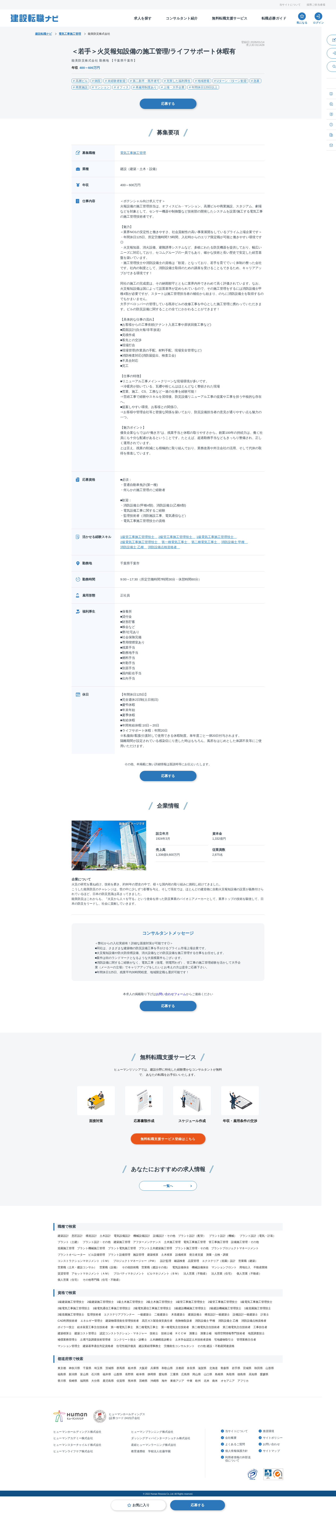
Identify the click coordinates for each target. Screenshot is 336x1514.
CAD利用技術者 (67, 1320)
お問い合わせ (271, 1444)
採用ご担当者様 (316, 4)
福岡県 (84, 1380)
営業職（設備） (109, 1267)
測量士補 (206, 1333)
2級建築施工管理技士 (100, 1301)
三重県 (174, 1374)
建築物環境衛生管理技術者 (122, 1320)
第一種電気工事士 (176, 542)
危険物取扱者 (183, 1320)
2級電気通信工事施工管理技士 (152, 1308)
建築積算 (152, 1254)
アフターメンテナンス (147, 1242)
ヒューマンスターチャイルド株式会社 (77, 1444)
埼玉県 (98, 1368)
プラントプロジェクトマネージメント (235, 1248)
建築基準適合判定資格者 (98, 1346)
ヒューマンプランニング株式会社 (152, 1431)
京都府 (180, 1368)
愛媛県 (264, 1374)
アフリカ (243, 1380)
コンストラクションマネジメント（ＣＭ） (84, 1260)
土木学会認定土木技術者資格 (193, 1339)
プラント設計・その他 (97, 1242)
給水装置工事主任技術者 (92, 1327)
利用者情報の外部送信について (238, 1459)
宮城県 (247, 1368)
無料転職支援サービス (229, 18)
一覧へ (168, 1186)
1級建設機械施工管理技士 (190, 1308)
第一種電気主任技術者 (175, 1327)
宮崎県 (143, 1380)
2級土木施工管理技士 (159, 1301)
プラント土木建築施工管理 (155, 1248)
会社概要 (231, 1437)
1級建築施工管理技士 (71, 1301)
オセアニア (228, 1380)
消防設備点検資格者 (164, 547)
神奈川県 (74, 1368)
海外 (164, 1380)
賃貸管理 (63, 1273)
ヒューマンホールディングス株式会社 (77, 1431)
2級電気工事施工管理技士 (140, 542)
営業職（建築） (248, 1260)
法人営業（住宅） (222, 1273)
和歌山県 (167, 1368)
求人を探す (143, 18)
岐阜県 (140, 1374)
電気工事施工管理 (133, 152)
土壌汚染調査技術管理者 (95, 1339)
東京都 (62, 1368)
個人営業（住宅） (69, 1279)
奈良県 (191, 1368)
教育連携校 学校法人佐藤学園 (151, 1451)
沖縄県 (154, 1380)
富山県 (84, 1374)
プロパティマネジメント (129, 1273)
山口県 (208, 1374)
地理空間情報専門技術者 (229, 1333)
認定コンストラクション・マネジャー (123, 1333)
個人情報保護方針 (236, 1450)
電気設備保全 (180, 1267)
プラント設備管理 (119, 1254)
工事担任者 (260, 1327)
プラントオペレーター (72, 1254)
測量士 (193, 1333)
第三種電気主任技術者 (236, 1327)
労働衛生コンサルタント (179, 1346)
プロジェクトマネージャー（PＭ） (135, 1260)
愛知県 (163, 1374)
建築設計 (63, 1235)
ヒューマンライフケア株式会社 (73, 1451)
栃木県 (132, 1368)
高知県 (253, 1374)
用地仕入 (244, 1267)
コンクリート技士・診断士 (130, 1339)
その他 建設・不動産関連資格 (215, 1346)
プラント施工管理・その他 (191, 1248)
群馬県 (121, 1368)
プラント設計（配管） (192, 1235)
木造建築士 (178, 1314)
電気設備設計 (122, 1235)
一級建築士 (145, 1314)
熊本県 (132, 1380)
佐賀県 (121, 1380)
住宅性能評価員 (126, 1346)
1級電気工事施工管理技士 (216, 536)
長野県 (129, 1374)
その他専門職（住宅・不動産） (102, 1279)
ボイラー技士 (66, 1327)
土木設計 (105, 1235)
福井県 (107, 1374)
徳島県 (241, 1374)
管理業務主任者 (246, 1339)
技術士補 (166, 1333)
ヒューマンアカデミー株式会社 (73, 1438)
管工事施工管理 (218, 1242)
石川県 (95, 1374)
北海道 (213, 1368)
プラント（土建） (69, 1242)
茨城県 (109, 1368)
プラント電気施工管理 (122, 1248)
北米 (206, 1380)
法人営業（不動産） (195, 1273)
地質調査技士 (256, 1333)
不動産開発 (260, 1267)
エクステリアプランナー (119, 1314)
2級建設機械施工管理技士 (225, 1308)
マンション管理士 (69, 1346)
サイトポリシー (273, 1437)
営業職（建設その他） (155, 1267)
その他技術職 (130, 1267)
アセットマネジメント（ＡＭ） (91, 1273)
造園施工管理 (66, 1248)
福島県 (62, 1374)
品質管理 (193, 1260)
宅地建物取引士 (224, 1339)
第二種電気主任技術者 (206, 1327)
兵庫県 (154, 1368)
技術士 (154, 1333)
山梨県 (118, 1374)
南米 (215, 1380)
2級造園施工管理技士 (71, 1314)
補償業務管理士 (67, 1339)
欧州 (198, 1380)
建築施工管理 (122, 1242)
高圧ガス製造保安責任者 (157, 1320)
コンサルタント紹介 (182, 18)
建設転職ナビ (43, 33)
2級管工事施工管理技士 (176, 536)
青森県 (224, 1368)
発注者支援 (196, 1254)
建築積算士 (65, 1333)
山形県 (270, 1368)
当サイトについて (290, 4)
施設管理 (138, 1254)
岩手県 (236, 1368)
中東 (189, 1380)
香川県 (62, 1380)
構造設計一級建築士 (217, 1314)
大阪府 (143, 1368)
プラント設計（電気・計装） (258, 1235)
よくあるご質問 (235, 1444)
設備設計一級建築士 (245, 1314)
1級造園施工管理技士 (257, 1308)
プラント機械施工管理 (91, 1248)
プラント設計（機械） (223, 1235)
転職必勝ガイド (274, 18)
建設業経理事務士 (150, 1346)
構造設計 (91, 1235)
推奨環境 (268, 1431)
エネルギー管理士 (91, 1320)
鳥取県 (230, 1374)
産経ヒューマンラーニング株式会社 (153, 1444)
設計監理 (165, 1260)
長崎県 (73, 1380)
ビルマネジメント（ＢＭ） (163, 1273)
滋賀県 (202, 1368)
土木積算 (166, 1254)
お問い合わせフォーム (171, 994)
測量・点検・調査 (217, 1254)
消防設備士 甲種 (234, 542)
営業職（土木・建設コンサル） (77, 1267)
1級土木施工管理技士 (130, 1301)
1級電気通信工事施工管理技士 (111, 1308)
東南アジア (177, 1380)
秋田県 (258, 1368)
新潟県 (73, 1374)
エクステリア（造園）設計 (219, 1260)
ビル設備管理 (96, 1254)
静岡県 (152, 1374)
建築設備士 (195, 1314)
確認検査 (179, 1260)
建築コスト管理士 (85, 1333)
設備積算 (180, 1254)
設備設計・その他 (164, 1235)
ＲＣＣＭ (180, 1333)
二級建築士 (161, 1314)
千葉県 (87, 1368)
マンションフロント (224, 1267)
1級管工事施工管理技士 (138, 536)
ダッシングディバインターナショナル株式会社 (160, 1438)
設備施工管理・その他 (245, 1242)
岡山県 (196, 1374)
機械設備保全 (200, 1267)
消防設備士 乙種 (133, 547)
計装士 (265, 1314)
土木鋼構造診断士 (161, 1339)
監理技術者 (94, 1314)
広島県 (185, 1374)
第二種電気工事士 (205, 542)
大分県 (95, 1380)
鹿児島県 (108, 1380)
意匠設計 (77, 1235)
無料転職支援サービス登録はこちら (168, 1139)
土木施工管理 (172, 1242)
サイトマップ (271, 1450)
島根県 (219, 1374)
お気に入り (141, 1505)
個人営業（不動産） (249, 1273)
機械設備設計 (141, 1235)
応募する (168, 103)
